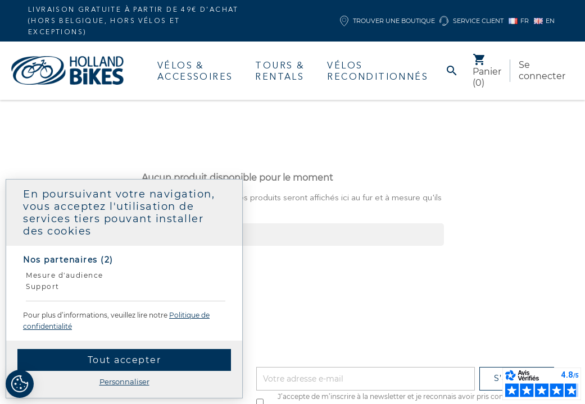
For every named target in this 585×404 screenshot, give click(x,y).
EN (544, 21)
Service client (471, 21)
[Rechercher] (293, 234)
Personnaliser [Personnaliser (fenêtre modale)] (124, 381)
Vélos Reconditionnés (377, 70)
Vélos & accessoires (195, 70)
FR (519, 21)
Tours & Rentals (280, 70)
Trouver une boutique (387, 21)
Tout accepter (124, 360)
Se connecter (542, 70)
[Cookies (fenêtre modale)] (19, 384)
